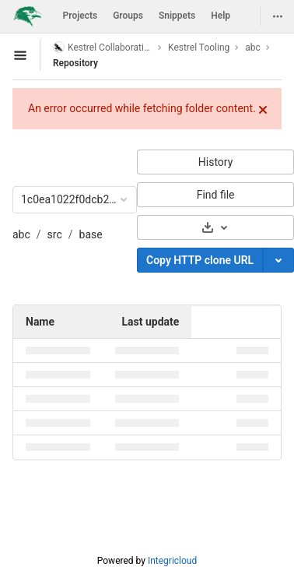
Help (220, 15)
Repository (75, 63)
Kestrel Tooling (198, 47)
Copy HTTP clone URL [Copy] (200, 260)
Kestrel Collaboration (102, 47)
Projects (80, 15)
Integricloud (172, 560)
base (91, 234)
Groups (128, 15)
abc (21, 234)
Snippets (177, 15)
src (54, 234)
